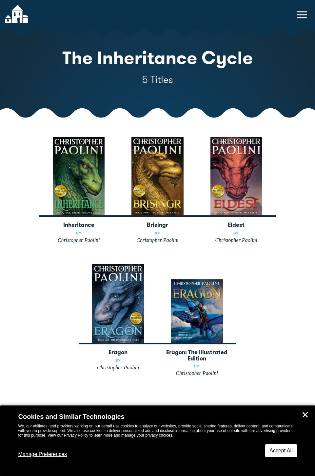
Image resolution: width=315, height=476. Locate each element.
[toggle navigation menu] (302, 15)
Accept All (280, 450)
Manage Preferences (42, 454)
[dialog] (157, 441)
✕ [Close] (305, 415)
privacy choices (158, 435)
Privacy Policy (76, 435)
